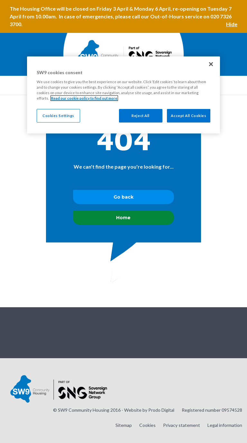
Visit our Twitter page (205, 332)
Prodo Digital (161, 410)
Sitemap (123, 425)
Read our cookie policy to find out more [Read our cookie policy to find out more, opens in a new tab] (84, 98)
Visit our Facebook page (221, 332)
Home (123, 218)
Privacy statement (181, 425)
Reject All (141, 115)
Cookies (147, 425)
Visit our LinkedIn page (237, 332)
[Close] (211, 64)
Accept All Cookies (188, 115)
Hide (231, 24)
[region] (123, 94)
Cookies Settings (58, 115)
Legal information (224, 425)
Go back (123, 197)
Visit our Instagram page (189, 332)
